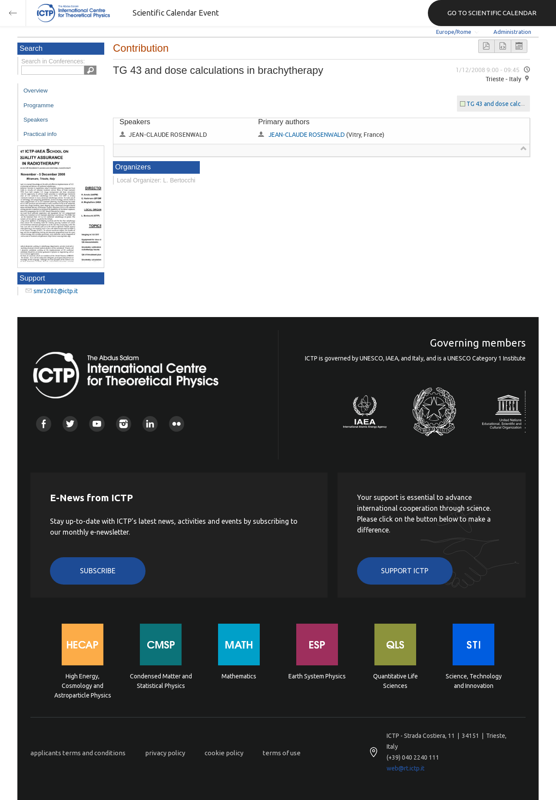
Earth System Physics (317, 676)
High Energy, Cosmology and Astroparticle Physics (82, 685)
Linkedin (150, 423)
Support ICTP (404, 571)
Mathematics (239, 676)
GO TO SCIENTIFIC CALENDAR (491, 13)
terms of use (282, 753)
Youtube (96, 423)
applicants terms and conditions (78, 753)
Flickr (176, 423)
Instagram (123, 423)
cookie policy (224, 753)
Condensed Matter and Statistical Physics (161, 681)
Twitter (70, 423)
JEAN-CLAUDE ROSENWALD (306, 134)
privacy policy (165, 753)
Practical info (39, 134)
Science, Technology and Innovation (474, 681)
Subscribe (98, 571)
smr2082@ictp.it (55, 291)
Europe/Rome (453, 32)
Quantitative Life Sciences (395, 681)
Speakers (35, 119)
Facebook (43, 423)
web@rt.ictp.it (405, 768)
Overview (35, 90)
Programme (38, 105)
